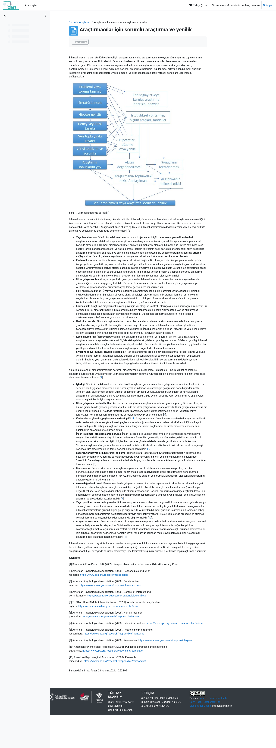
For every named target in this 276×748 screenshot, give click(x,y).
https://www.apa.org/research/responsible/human (134, 643)
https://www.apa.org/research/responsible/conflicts (140, 622)
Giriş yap (268, 5)
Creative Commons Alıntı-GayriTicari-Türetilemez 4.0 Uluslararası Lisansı (231, 734)
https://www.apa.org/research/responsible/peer (191, 672)
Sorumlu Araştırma (102, 22)
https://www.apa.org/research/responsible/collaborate (134, 611)
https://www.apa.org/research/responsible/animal (130, 654)
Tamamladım (102, 42)
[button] (198, 5)
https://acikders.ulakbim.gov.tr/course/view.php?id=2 (132, 632)
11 (168, 557)
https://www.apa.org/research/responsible (128, 600)
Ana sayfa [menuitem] (31, 5)
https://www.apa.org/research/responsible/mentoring (138, 665)
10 (199, 538)
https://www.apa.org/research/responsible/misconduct (138, 693)
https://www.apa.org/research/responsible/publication (137, 682)
